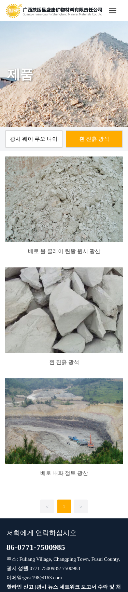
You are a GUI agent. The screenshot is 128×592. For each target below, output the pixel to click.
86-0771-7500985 (35, 547)
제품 (20, 74)
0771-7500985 (45, 568)
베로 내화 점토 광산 (64, 473)
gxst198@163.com (42, 577)
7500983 (70, 568)
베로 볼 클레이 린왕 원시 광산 (64, 251)
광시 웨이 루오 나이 (34, 139)
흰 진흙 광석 (94, 139)
